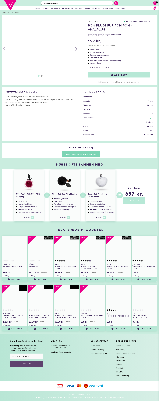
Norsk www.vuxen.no (95, 397)
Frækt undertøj (122, 376)
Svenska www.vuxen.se (55, 397)
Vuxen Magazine (123, 346)
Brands (10, 12)
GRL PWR (120, 372)
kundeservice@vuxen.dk (61, 352)
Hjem (4, 12)
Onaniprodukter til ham (125, 353)
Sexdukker (120, 361)
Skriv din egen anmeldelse (81, 154)
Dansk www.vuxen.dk (115, 397)
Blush (16, 12)
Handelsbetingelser (99, 353)
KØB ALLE (134, 200)
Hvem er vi (95, 346)
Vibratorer (120, 357)
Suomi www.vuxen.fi (75, 397)
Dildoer (119, 364)
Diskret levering (97, 349)
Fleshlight (120, 368)
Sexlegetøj (120, 349)
